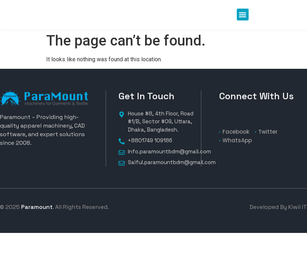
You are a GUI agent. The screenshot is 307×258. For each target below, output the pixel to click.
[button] (243, 14)
